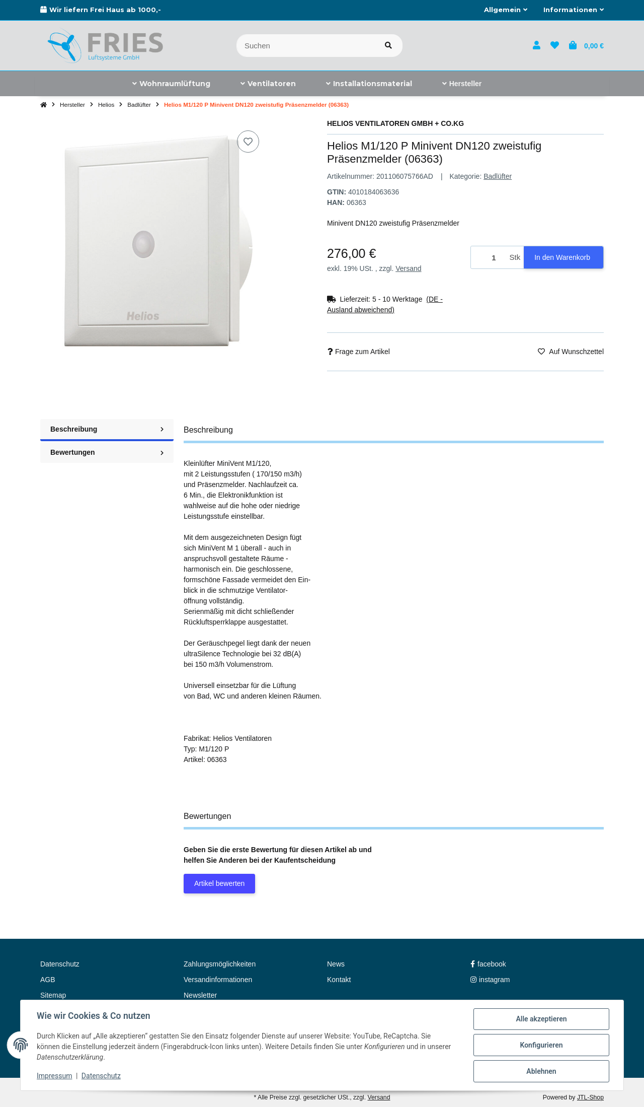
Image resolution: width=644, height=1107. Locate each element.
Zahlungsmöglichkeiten (220, 964)
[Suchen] (305, 45)
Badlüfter (498, 176)
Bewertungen (107, 452)
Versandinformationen (218, 980)
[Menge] (488, 257)
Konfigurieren (541, 1045)
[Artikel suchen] (388, 45)
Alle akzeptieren (541, 1019)
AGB (47, 980)
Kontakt (339, 980)
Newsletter (200, 995)
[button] (505, 10)
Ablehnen (541, 1071)
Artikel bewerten (219, 883)
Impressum (54, 1076)
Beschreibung (107, 429)
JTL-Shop (590, 1097)
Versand (408, 268)
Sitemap (53, 995)
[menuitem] (171, 83)
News (336, 964)
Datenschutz (101, 1076)
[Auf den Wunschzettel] (248, 141)
